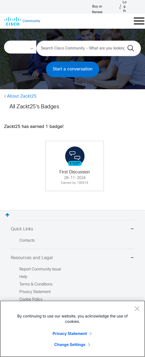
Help (23, 277)
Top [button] (7, 215)
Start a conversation (73, 69)
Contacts (27, 240)
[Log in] (123, 6)
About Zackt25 (22, 96)
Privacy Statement (70, 333)
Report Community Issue (40, 269)
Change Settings (69, 344)
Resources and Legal (72, 258)
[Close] (137, 308)
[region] (72, 329)
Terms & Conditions (35, 284)
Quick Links (72, 229)
